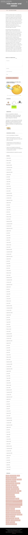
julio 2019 (8, 345)
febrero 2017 (9, 413)
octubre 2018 (9, 366)
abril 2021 (8, 296)
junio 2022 (8, 263)
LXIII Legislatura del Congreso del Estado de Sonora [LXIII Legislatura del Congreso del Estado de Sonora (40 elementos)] (13, 501)
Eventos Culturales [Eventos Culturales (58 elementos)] (10, 483)
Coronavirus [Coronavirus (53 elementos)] (13, 477)
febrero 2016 (9, 441)
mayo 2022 (8, 265)
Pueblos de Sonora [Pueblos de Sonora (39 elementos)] (10, 518)
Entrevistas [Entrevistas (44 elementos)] (13, 481)
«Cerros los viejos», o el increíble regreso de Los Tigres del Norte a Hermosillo (14, 139)
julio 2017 (8, 401)
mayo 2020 (8, 322)
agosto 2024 (9, 202)
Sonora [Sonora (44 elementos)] (8, 520)
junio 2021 (8, 291)
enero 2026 (8, 162)
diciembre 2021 (9, 277)
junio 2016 (8, 432)
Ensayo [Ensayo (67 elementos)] (8, 481)
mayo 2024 (8, 209)
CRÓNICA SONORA (6, 1)
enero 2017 (8, 415)
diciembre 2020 (9, 305)
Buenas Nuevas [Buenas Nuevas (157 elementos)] (13, 475)
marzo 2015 (8, 467)
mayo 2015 (8, 462)
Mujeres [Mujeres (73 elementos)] (17, 510)
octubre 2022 (9, 254)
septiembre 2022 (9, 256)
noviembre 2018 (9, 364)
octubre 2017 (9, 394)
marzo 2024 (9, 214)
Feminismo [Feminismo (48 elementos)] (17, 483)
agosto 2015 (9, 455)
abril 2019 (8, 352)
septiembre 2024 (9, 200)
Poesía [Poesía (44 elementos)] (8, 516)
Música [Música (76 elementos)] (8, 512)
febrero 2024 (9, 216)
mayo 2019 (8, 350)
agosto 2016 (9, 427)
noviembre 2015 (9, 448)
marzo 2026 (9, 158)
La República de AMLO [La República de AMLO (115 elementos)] (10, 498)
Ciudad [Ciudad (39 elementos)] (8, 477)
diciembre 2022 (9, 249)
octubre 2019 (9, 338)
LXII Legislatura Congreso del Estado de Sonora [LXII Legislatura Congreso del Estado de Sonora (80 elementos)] (14, 504)
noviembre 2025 (9, 167)
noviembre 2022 (9, 251)
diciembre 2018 (9, 361)
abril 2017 (8, 408)
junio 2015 (8, 460)
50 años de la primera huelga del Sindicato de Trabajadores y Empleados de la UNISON (14, 148)
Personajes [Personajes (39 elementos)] (19, 514)
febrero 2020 (9, 329)
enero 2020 (9, 331)
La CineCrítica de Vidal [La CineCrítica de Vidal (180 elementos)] (11, 496)
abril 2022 (8, 268)
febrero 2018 (9, 385)
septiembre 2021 (9, 284)
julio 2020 (8, 317)
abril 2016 (8, 436)
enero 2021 (8, 303)
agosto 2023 (9, 230)
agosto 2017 (9, 399)
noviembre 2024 (9, 195)
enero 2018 (8, 387)
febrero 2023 (9, 244)
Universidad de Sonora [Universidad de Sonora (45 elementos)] (15, 520)
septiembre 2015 (9, 453)
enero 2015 (8, 469)
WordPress (14, 533)
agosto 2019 (9, 343)
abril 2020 (8, 324)
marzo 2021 (9, 298)
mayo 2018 (8, 378)
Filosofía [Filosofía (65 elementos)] (8, 485)
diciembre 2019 (9, 333)
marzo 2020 (9, 326)
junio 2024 (8, 207)
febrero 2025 (9, 188)
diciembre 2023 (9, 221)
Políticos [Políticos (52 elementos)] (12, 516)
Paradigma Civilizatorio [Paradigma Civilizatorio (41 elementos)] (11, 514)
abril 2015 (8, 464)
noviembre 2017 (9, 392)
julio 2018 (8, 373)
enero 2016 (8, 443)
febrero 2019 (9, 357)
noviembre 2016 (9, 420)
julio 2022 (8, 261)
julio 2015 (8, 457)
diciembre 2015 (9, 446)
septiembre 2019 (9, 340)
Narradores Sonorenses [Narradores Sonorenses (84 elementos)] (15, 512)
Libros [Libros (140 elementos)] (17, 498)
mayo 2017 (8, 406)
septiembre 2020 (9, 312)
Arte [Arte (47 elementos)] (7, 475)
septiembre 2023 (9, 228)
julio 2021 (8, 289)
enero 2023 (9, 247)
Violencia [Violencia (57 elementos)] (12, 522)
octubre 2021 (9, 282)
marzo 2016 (8, 439)
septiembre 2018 (9, 368)
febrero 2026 (9, 160)
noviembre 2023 (9, 223)
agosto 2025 (9, 174)
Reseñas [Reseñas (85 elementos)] (16, 518)
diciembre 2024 (9, 193)
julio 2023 (8, 233)
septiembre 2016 (9, 425)
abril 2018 (8, 380)
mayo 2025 (8, 181)
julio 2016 (8, 429)
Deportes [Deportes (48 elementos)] (19, 479)
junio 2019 (8, 347)
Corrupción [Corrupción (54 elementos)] (9, 479)
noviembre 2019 (9, 336)
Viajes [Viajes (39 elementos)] (8, 522)
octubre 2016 (9, 422)
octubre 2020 (9, 310)
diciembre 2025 (9, 165)
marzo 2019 (9, 354)
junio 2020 (8, 319)
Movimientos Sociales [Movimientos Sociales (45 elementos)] (10, 510)
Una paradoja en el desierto (13, 135)
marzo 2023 (9, 242)
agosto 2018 (9, 371)
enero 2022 (9, 275)
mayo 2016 (8, 434)
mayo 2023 (8, 237)
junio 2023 (8, 235)
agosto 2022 (9, 258)
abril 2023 (8, 240)
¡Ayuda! (20, 152)
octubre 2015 (9, 450)
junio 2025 (8, 179)
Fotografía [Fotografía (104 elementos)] (14, 485)
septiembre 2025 (9, 172)
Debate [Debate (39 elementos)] (14, 479)
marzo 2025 (9, 186)
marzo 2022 (9, 270)
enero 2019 (8, 359)
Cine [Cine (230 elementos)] (18, 475)
